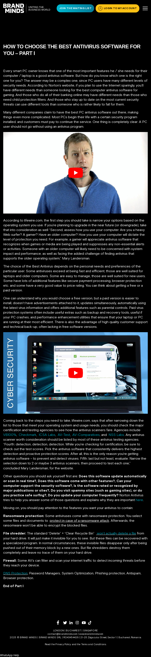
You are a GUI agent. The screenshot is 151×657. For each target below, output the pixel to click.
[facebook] (60, 623)
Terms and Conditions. (93, 644)
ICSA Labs (47, 435)
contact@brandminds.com (63, 634)
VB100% (9, 435)
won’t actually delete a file (116, 533)
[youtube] (85, 622)
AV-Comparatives (86, 435)
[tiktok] (91, 623)
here (139, 500)
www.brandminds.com (91, 634)
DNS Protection (15, 573)
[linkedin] (72, 622)
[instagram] (79, 622)
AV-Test (64, 435)
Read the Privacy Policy (58, 644)
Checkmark (27, 435)
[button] (9, 655)
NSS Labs (116, 435)
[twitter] (66, 622)
